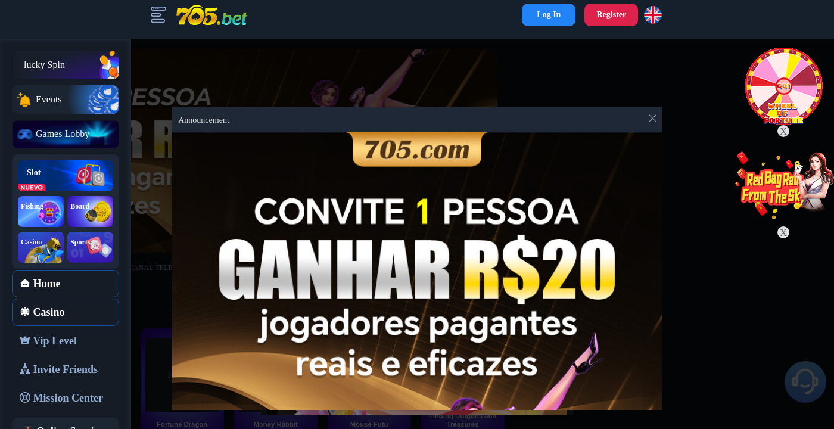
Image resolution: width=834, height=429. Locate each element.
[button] (655, 15)
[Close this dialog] (652, 120)
